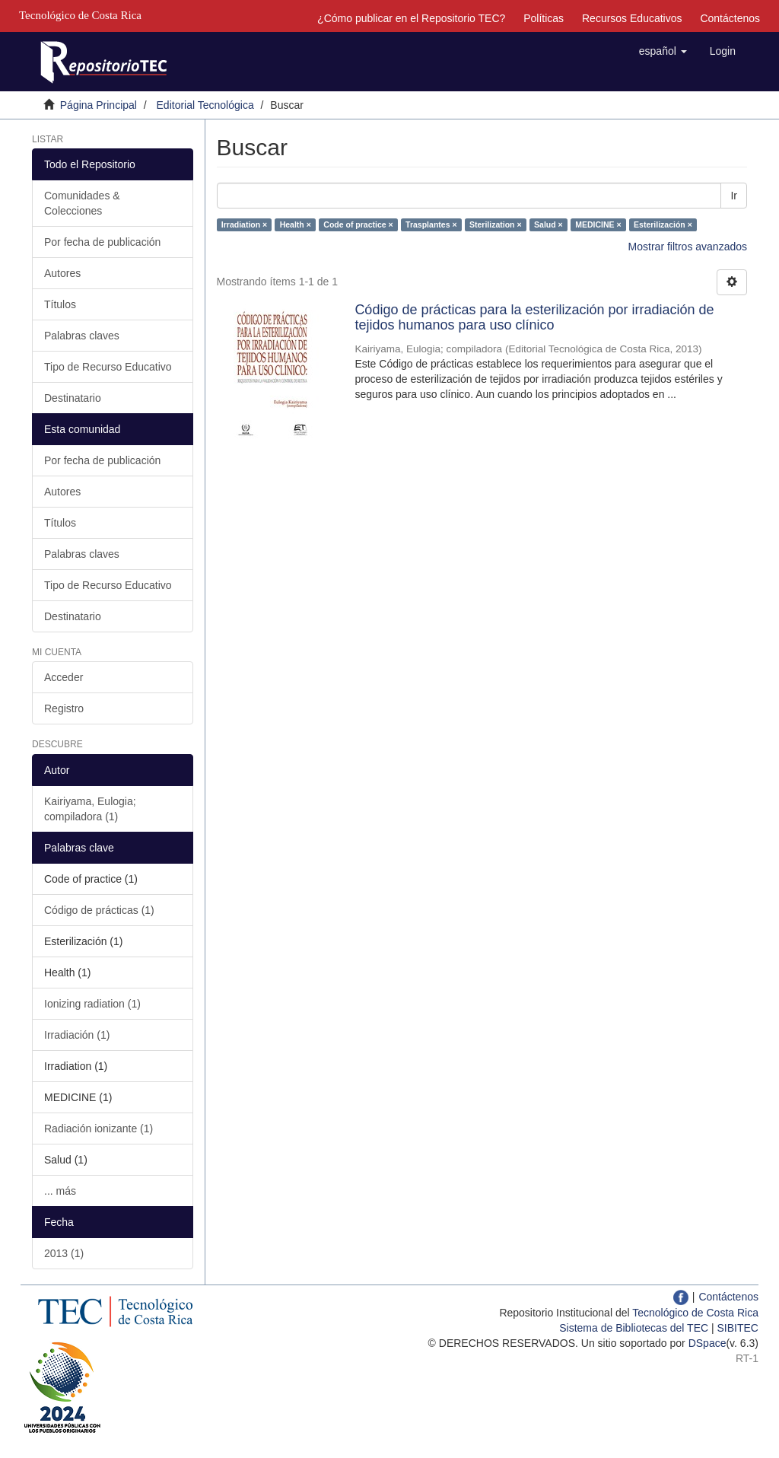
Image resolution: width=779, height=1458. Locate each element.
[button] (663, 51)
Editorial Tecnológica (205, 105)
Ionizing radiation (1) (92, 1004)
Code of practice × (358, 224)
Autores (62, 273)
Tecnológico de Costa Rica (695, 1313)
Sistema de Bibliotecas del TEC (633, 1328)
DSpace (707, 1343)
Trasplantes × (430, 224)
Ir (733, 195)
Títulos (60, 304)
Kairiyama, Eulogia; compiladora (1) (90, 809)
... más (60, 1191)
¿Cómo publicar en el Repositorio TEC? (411, 18)
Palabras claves (81, 335)
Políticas (543, 18)
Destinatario (72, 398)
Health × (295, 224)
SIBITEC (737, 1328)
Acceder (63, 677)
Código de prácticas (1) (99, 910)
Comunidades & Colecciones (82, 203)
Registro (64, 708)
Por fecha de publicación (102, 242)
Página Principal (98, 105)
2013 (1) (64, 1253)
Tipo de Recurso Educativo (108, 367)
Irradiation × (244, 224)
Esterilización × (663, 224)
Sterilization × (495, 224)
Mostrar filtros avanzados (687, 246)
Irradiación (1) (77, 1035)
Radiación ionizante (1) (98, 1128)
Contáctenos (730, 18)
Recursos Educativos (632, 18)
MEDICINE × (598, 224)
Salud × (548, 224)
